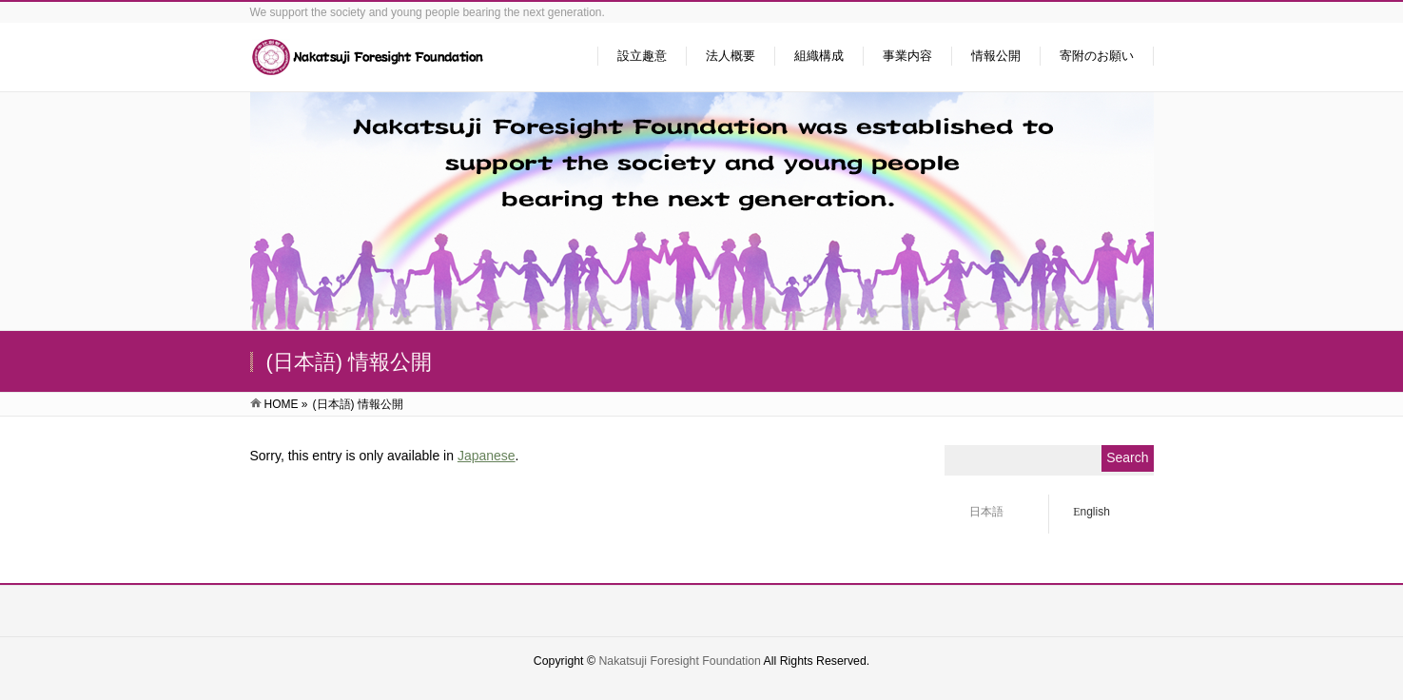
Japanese (487, 455)
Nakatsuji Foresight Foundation (679, 661)
